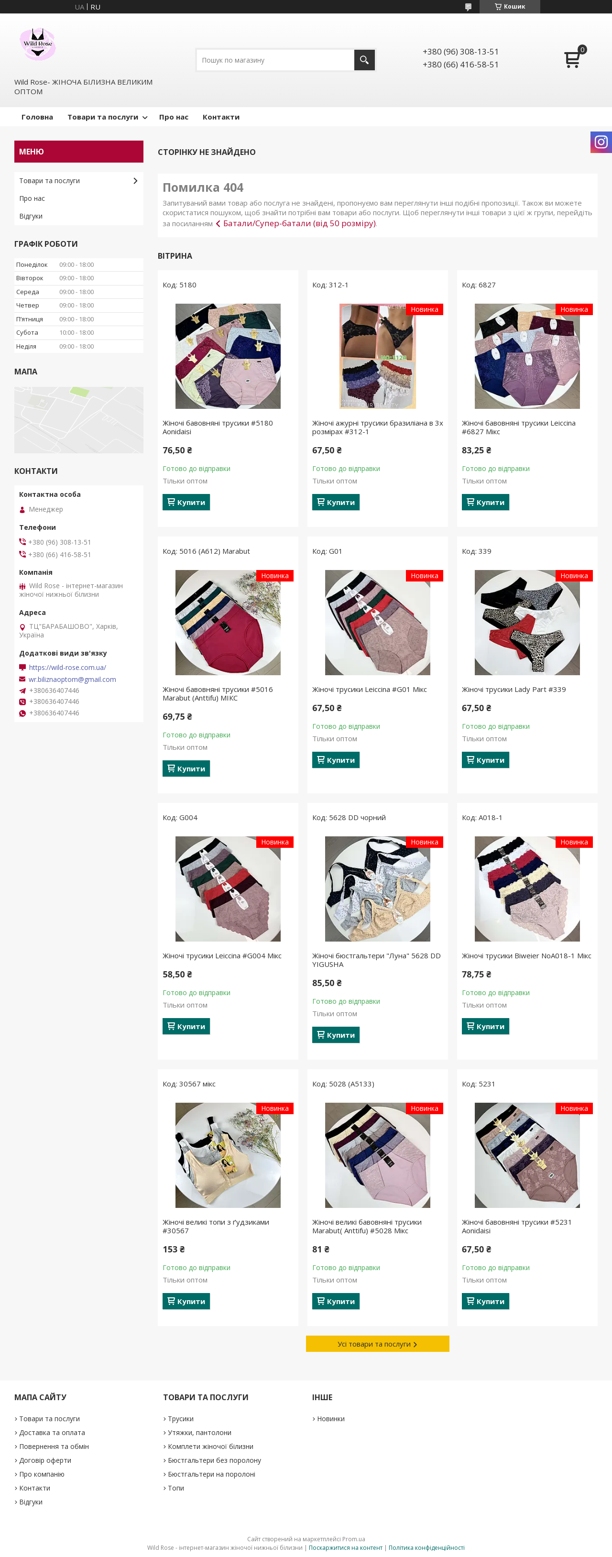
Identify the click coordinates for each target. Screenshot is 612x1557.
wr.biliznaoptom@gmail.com (72, 679)
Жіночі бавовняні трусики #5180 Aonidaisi (218, 427)
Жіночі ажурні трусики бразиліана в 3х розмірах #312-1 (377, 427)
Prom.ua (353, 1539)
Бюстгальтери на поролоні (211, 1474)
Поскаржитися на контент (345, 1548)
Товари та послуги (102, 116)
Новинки (331, 1418)
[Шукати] (364, 60)
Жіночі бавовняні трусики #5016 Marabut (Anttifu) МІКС (218, 693)
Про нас (173, 116)
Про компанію (42, 1474)
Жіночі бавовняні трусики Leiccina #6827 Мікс (519, 427)
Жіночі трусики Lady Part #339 (514, 689)
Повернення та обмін (54, 1446)
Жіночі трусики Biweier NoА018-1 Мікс (526, 955)
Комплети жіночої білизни (210, 1446)
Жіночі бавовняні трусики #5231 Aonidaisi (517, 1226)
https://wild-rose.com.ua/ (67, 667)
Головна (37, 116)
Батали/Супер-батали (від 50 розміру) (299, 223)
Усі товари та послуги (374, 1344)
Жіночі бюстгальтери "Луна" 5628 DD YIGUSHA (376, 959)
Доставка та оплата (52, 1432)
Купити (191, 502)
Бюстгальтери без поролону (214, 1460)
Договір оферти (45, 1460)
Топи (176, 1487)
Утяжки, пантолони (199, 1432)
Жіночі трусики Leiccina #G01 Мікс (369, 689)
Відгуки (31, 215)
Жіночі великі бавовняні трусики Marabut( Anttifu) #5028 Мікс (367, 1226)
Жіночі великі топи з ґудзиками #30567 (216, 1226)
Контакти (221, 116)
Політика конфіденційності (427, 1548)
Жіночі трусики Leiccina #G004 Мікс (222, 955)
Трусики (181, 1418)
